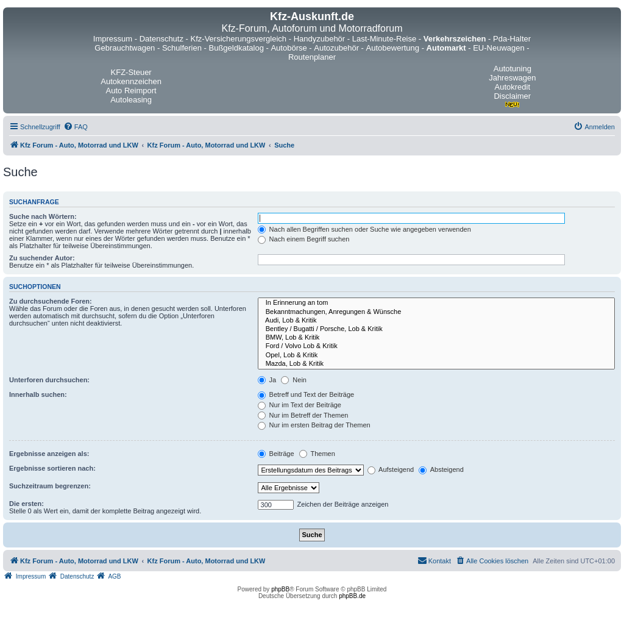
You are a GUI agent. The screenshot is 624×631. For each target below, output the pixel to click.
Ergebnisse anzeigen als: (49, 453)
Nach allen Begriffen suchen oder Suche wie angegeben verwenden (364, 229)
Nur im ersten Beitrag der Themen (314, 425)
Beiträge (276, 453)
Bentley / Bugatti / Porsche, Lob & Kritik (436, 329)
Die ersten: (26, 503)
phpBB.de (352, 596)
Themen (317, 453)
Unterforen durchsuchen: (49, 379)
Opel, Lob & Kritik (436, 355)
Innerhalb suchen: (38, 394)
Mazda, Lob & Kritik (436, 364)
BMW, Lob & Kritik (436, 337)
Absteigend (441, 469)
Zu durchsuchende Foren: (50, 301)
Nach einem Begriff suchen (304, 239)
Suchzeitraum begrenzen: (50, 486)
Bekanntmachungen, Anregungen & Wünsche (436, 312)
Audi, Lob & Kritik (436, 320)
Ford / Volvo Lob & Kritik (436, 346)
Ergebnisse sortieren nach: (52, 468)
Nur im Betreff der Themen (303, 415)
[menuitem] (75, 126)
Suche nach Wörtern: (43, 216)
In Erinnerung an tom (436, 303)
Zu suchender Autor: (42, 258)
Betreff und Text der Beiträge (306, 394)
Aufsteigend (390, 469)
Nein (294, 379)
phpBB (280, 589)
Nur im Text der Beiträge (299, 404)
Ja (267, 379)
